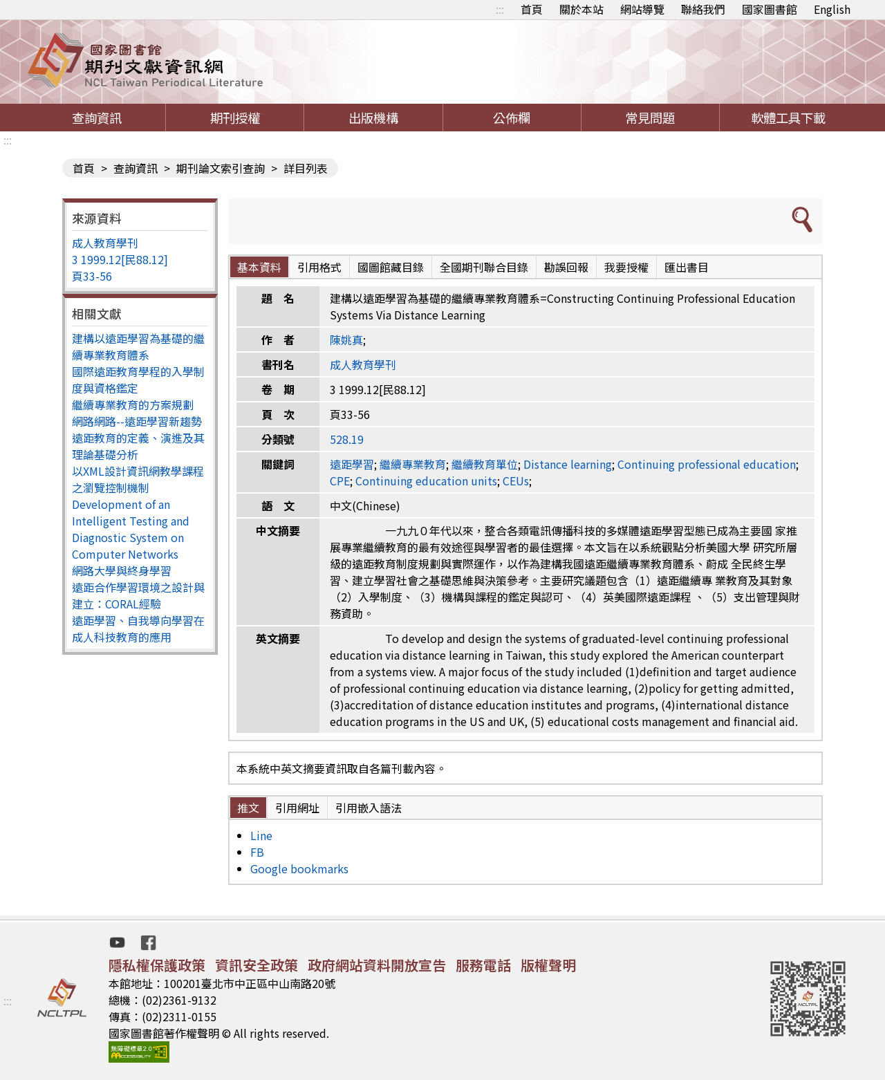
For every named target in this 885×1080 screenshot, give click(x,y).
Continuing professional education (706, 464)
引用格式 (319, 267)
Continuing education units (426, 480)
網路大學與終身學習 (121, 570)
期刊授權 (235, 118)
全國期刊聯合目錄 (484, 267)
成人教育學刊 (105, 242)
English (832, 9)
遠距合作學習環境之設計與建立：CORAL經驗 (138, 595)
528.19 (347, 439)
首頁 (532, 9)
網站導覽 (642, 9)
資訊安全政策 (256, 965)
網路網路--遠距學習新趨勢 (137, 421)
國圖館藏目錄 (390, 267)
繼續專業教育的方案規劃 (133, 404)
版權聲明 (548, 965)
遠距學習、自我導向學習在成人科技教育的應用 (138, 628)
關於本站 (581, 9)
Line (261, 835)
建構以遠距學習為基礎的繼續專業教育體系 (138, 346)
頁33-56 (92, 276)
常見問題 (650, 118)
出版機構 (373, 118)
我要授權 (626, 267)
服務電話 (483, 965)
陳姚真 (346, 339)
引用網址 (297, 807)
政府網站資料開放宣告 (377, 965)
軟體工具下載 (788, 118)
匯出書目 (686, 267)
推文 (248, 807)
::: (500, 9)
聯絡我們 (703, 9)
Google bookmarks (299, 868)
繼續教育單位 (484, 464)
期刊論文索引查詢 (220, 168)
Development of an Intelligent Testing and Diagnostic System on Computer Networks (130, 529)
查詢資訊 (97, 118)
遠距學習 (352, 464)
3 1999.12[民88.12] (120, 259)
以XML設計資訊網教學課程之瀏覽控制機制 (138, 479)
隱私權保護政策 (157, 965)
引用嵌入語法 (368, 807)
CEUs (516, 480)
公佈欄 (511, 118)
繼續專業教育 (413, 464)
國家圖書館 (769, 9)
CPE (340, 480)
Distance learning (567, 464)
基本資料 (259, 267)
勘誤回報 (566, 267)
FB (257, 852)
